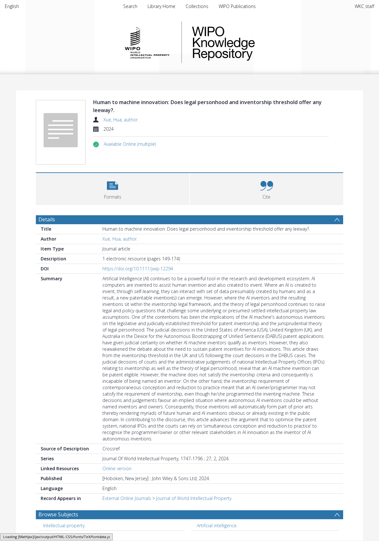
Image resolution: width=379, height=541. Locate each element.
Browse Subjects (58, 514)
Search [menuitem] (130, 6)
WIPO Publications (237, 6)
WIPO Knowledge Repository (250, 42)
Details (46, 219)
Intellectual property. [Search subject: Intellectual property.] (64, 525)
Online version (117, 468)
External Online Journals (126, 498)
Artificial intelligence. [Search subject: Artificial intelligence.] (217, 525)
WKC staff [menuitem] (364, 6)
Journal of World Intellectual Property (193, 498)
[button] (130, 144)
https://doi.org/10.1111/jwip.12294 (137, 269)
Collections (197, 6)
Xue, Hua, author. (121, 120)
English (12, 6)
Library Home (161, 6)
